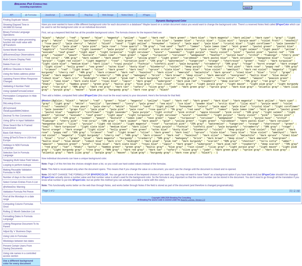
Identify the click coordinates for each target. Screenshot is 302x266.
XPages (146, 15)
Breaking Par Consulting (30, 3)
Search (247, 8)
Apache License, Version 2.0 (193, 200)
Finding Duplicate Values (16, 19)
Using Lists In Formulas (15, 236)
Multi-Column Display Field (17, 59)
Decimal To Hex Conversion (17, 115)
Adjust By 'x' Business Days (17, 231)
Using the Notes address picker (19, 74)
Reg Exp (88, 15)
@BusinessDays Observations (18, 54)
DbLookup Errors (12, 103)
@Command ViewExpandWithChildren (16, 109)
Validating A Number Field (16, 86)
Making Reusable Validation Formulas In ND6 (17, 171)
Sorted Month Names (14, 50)
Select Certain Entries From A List (20, 182)
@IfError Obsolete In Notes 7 (18, 69)
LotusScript (69, 15)
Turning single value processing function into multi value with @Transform (19, 42)
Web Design (108, 15)
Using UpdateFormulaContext (18, 91)
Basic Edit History (12, 132)
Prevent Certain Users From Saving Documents (17, 247)
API (11, 15)
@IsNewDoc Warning (14, 187)
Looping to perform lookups (17, 165)
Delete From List (11, 64)
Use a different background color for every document (18, 262)
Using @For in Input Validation (18, 120)
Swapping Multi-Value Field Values (21, 160)
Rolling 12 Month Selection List (19, 211)
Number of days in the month (18, 177)
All (298, 190)
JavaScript (50, 15)
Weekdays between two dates (18, 241)
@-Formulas (31, 15)
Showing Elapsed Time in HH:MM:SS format (16, 26)
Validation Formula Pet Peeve (18, 191)
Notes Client (127, 15)
